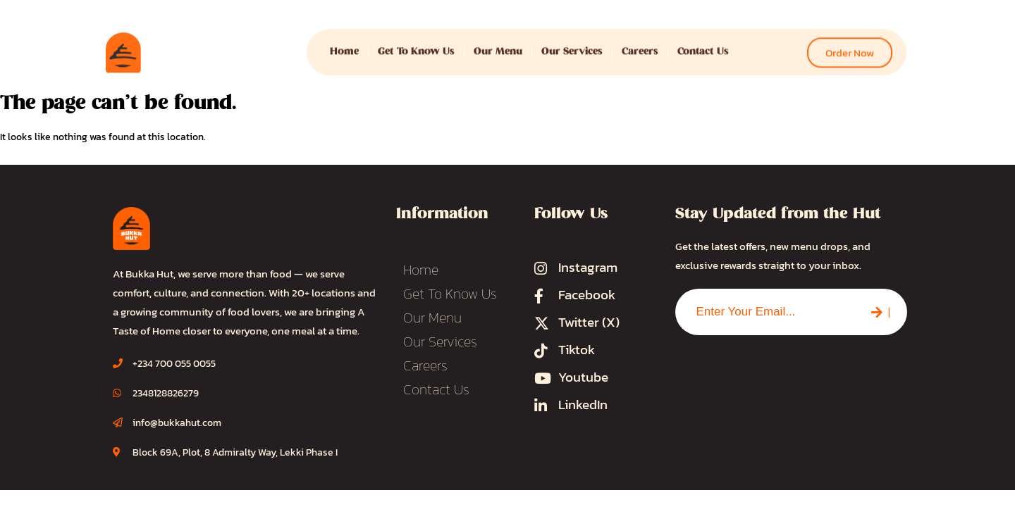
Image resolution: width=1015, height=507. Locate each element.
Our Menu (498, 46)
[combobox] (764, 312)
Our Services (572, 46)
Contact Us (703, 46)
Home (344, 46)
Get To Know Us (416, 46)
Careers (640, 46)
